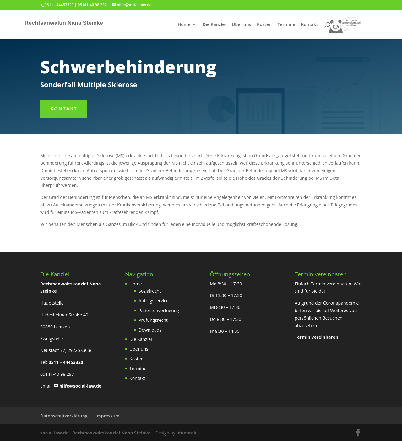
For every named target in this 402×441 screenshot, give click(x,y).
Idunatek (186, 433)
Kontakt (309, 24)
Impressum (107, 416)
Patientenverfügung (159, 310)
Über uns (241, 24)
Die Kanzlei (214, 24)
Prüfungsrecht (153, 320)
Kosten (264, 24)
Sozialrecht (150, 291)
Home (184, 24)
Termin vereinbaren (316, 337)
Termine (286, 24)
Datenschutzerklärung (63, 416)
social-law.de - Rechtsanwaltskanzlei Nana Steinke (96, 433)
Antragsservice (154, 301)
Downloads (150, 330)
